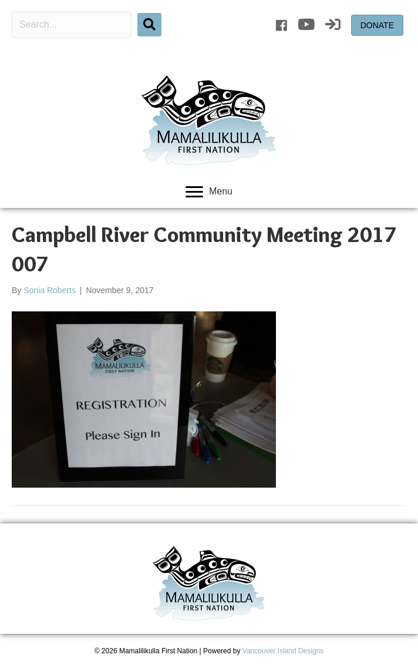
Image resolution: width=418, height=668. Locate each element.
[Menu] (209, 192)
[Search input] (72, 25)
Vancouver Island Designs (283, 651)
